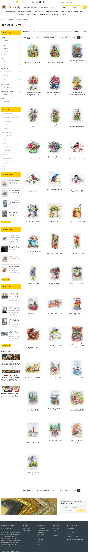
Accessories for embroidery (24, 11)
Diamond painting (38, 11)
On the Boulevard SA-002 (33, 472)
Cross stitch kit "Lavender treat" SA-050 (77, 92)
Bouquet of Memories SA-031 (55, 156)
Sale (70, 14)
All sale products (6, 344)
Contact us (40, 540)
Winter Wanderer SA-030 (77, 157)
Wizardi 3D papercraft (66, 11)
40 (67, 36)
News (51, 7)
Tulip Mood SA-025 (55, 220)
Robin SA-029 (33, 190)
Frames (65, 14)
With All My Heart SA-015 (77, 312)
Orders (54, 529)
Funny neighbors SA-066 (55, 61)
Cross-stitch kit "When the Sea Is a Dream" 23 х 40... (14, 201)
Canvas (5, 153)
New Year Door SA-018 (77, 282)
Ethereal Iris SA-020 (33, 282)
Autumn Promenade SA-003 (77, 440)
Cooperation (44, 7)
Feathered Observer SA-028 (55, 189)
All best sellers (5, 278)
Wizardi (5, 123)
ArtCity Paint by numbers (10, 145)
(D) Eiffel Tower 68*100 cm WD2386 (14, 318)
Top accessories (7, 156)
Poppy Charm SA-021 (77, 252)
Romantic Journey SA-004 (55, 440)
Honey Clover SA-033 (77, 125)
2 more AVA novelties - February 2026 (12, 376)
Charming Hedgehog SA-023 (33, 251)
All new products (6, 220)
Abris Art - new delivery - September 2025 (13, 360)
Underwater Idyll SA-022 (55, 252)
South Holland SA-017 (33, 312)
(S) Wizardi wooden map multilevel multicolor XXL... (14, 293)
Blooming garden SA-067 (33, 61)
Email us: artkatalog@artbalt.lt (75, 538)
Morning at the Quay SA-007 (55, 408)
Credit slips (55, 531)
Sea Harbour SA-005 (32, 441)
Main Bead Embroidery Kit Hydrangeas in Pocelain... (13, 212)
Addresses (55, 534)
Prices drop (26, 527)
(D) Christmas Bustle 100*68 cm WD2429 (14, 331)
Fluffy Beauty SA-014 (33, 346)
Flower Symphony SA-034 (55, 124)
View (24, 36)
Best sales (25, 531)
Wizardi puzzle (78, 11)
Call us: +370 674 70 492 (73, 535)
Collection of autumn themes (9, 160)
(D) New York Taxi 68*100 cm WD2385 (14, 306)
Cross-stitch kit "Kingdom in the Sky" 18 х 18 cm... (14, 181)
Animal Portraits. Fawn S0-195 (14, 266)
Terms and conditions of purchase (43, 530)
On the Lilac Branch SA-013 (55, 345)
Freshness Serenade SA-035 (33, 124)
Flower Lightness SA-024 (77, 220)
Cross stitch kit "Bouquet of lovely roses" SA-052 (33, 92)
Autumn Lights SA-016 (55, 312)
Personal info (56, 527)
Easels (27, 14)
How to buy (41, 533)
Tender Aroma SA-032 (33, 157)
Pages (74, 36)
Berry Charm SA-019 (54, 282)
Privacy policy (41, 527)
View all (16, 350)
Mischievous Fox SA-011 (33, 376)
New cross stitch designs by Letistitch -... (13, 392)
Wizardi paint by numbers (52, 11)
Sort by (38, 36)
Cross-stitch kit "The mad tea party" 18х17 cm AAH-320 (15, 191)
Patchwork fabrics (44, 14)
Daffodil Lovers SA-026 (33, 220)
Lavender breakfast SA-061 (77, 60)
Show (61, 36)
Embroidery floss (56, 14)
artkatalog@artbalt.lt (22, 2)
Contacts (37, 7)
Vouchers (55, 536)
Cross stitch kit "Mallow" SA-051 (55, 92)
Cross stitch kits (10, 11)
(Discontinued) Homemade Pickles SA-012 (77, 344)
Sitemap (40, 543)
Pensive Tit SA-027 (77, 190)
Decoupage (34, 14)
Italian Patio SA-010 (55, 376)
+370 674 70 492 (6, 2)
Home (24, 7)
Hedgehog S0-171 (14, 234)
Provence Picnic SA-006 (77, 409)
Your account (56, 524)
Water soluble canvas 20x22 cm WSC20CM (14, 246)
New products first (50, 36)
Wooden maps (20, 14)
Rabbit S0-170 (12, 255)
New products (27, 529)
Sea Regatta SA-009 (77, 376)
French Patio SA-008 (33, 409)
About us (30, 7)
